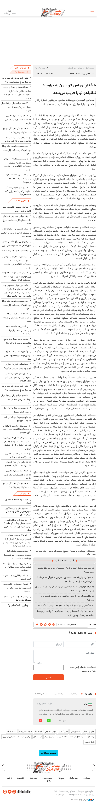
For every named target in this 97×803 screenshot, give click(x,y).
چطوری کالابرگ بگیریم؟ (18, 605)
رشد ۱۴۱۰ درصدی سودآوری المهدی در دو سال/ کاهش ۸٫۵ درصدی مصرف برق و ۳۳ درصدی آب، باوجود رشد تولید (17, 540)
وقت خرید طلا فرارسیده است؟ (15, 250)
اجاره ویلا (38, 731)
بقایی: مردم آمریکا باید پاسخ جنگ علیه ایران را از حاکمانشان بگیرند (17, 342)
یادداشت (33, 778)
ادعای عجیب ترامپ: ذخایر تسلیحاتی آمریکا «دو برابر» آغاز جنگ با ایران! (18, 191)
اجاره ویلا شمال (89, 731)
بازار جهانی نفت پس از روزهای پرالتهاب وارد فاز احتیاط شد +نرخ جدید (17, 219)
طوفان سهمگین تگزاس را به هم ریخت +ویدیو (17, 419)
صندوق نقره (75, 731)
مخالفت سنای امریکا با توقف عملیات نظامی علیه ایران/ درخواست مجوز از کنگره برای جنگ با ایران (17, 92)
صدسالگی (73, 778)
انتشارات (20, 778)
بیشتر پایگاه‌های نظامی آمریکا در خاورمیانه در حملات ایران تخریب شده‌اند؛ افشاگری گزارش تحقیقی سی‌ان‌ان (16, 443)
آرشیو (9, 778)
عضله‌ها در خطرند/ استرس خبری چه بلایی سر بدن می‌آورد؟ (17, 366)
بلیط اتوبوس (90, 742)
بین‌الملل (72, 68)
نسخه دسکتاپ (48, 753)
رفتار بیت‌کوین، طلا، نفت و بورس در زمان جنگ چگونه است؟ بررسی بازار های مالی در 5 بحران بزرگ (17, 525)
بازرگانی (23, 493)
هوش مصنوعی (50, 731)
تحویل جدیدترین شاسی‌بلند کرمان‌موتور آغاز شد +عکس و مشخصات (17, 587)
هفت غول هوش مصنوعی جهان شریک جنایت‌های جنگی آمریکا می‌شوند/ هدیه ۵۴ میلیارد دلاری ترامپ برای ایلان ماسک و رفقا (16, 290)
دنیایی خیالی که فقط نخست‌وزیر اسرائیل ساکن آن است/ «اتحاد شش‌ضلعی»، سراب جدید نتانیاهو (65, 579)
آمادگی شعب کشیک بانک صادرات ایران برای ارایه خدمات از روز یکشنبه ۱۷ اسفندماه (17, 554)
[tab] (22, 67)
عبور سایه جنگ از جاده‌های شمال (18, 501)
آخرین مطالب (20, 200)
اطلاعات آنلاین (52, 12)
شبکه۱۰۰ (86, 778)
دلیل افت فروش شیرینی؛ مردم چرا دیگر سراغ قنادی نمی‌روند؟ (16, 80)
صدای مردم (47, 778)
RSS (48, 781)
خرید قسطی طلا (25, 731)
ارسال (48, 677)
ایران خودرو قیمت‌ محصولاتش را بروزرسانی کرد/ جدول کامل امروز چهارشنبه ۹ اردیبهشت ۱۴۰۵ (64, 588)
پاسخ (65, 720)
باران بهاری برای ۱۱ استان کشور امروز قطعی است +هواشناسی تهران (16, 243)
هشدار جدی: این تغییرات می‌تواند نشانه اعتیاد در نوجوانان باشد (17, 317)
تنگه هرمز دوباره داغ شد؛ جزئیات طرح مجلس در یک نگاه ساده (64, 605)
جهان (80, 68)
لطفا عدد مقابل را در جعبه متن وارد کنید (82, 669)
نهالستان (91, 736)
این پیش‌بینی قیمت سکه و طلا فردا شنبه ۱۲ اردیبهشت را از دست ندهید (16, 149)
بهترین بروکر (49, 736)
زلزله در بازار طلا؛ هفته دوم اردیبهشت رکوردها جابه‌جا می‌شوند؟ (18, 178)
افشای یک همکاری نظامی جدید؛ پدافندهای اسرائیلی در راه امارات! (17, 119)
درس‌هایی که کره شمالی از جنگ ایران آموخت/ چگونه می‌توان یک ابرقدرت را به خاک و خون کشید (65, 613)
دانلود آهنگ (11, 731)
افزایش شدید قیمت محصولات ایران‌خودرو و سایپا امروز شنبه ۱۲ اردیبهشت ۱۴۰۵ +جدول (16, 276)
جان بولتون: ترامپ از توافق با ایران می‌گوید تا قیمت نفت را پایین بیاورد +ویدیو (16, 429)
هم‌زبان (61, 778)
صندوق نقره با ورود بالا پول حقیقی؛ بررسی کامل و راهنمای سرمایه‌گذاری (18, 511)
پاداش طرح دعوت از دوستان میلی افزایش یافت (17, 598)
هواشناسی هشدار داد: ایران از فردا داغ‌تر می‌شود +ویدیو (17, 455)
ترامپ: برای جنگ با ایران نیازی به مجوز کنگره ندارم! (16, 410)
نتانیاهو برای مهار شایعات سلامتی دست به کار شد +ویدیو (18, 139)
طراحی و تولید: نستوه (82, 799)
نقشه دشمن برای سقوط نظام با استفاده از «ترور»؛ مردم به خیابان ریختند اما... (16, 232)
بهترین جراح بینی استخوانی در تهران (16, 736)
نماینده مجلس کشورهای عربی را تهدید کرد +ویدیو (16, 209)
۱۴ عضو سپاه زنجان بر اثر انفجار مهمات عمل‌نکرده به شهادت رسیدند (16, 106)
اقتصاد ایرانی (62, 736)
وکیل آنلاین (63, 731)
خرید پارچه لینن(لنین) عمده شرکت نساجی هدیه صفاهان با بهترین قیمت (17, 567)
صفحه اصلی (89, 68)
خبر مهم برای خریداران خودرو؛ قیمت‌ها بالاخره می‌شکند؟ (17, 130)
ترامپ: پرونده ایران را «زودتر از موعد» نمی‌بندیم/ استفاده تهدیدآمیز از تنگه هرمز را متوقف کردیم (16, 164)
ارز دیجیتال (37, 736)
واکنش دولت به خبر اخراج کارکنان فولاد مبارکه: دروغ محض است (17, 355)
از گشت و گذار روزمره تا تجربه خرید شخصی (17, 577)
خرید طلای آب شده (77, 736)
